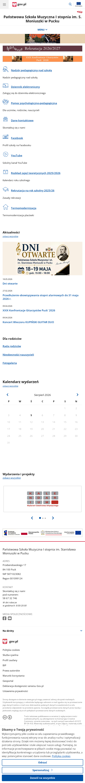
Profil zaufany (10, 660)
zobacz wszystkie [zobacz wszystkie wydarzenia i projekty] (12, 477)
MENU (42, 29)
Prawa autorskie (11, 670)
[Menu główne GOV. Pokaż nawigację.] (4, 4)
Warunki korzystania (13, 675)
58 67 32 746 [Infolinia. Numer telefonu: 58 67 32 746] (10, 598)
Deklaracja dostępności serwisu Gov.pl (23, 685)
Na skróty (8, 630)
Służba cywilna (10, 654)
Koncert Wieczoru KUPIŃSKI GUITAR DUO (28, 322)
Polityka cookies (11, 649)
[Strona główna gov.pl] (19, 4)
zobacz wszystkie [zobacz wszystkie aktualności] (10, 236)
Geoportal (8, 680)
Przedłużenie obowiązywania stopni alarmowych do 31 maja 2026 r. (41, 296)
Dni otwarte (10, 283)
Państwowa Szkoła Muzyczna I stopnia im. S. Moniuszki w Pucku (43, 19)
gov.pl (10, 641)
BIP (4, 665)
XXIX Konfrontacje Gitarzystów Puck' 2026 (29, 310)
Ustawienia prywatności (15, 691)
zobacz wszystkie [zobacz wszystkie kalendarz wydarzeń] (10, 386)
